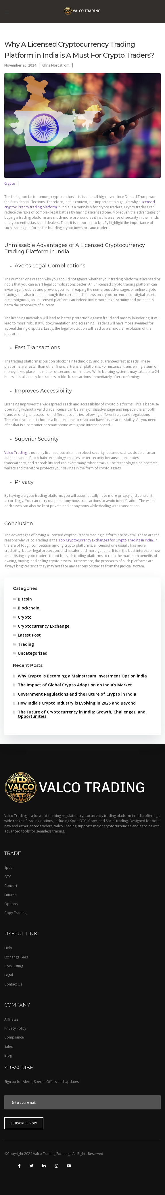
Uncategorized (32, 653)
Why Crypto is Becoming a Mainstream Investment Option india (82, 676)
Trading (26, 644)
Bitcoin (25, 599)
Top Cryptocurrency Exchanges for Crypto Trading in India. (106, 540)
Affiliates (11, 1019)
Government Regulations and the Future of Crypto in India (77, 694)
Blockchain (28, 608)
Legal (8, 975)
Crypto (9, 183)
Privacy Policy (15, 1028)
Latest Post (29, 635)
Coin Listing (13, 966)
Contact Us (13, 984)
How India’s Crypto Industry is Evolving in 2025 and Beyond (77, 703)
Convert (10, 885)
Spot (8, 867)
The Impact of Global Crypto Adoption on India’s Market (75, 685)
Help (8, 947)
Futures (10, 894)
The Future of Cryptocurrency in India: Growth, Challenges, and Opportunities (81, 714)
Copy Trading (15, 912)
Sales (8, 1046)
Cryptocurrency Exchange (43, 626)
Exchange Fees (16, 957)
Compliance (14, 1037)
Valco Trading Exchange (52, 1153)
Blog (8, 1055)
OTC (7, 876)
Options (11, 903)
